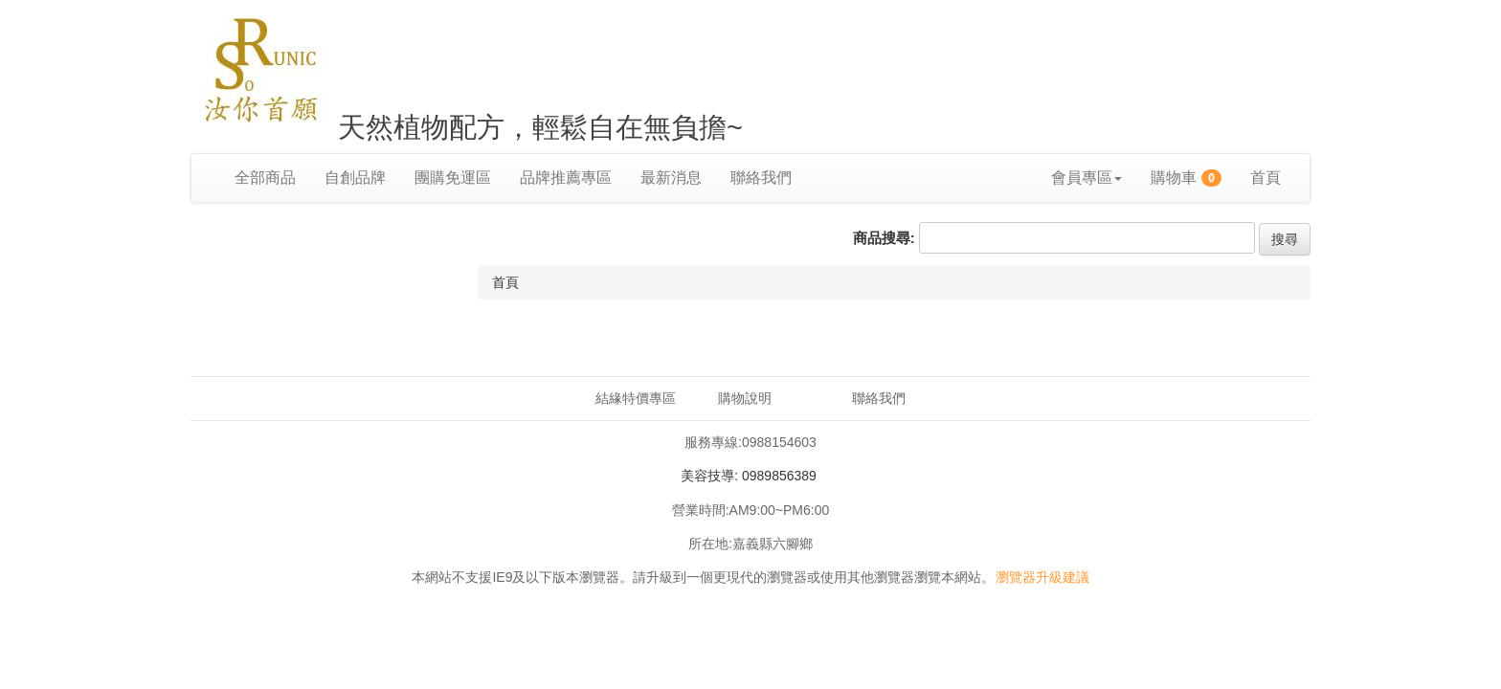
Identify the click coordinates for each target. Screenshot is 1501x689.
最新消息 (671, 177)
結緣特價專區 (635, 398)
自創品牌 (355, 177)
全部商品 (265, 177)
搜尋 (1284, 239)
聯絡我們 (761, 177)
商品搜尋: (884, 238)
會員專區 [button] (1086, 177)
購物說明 (745, 398)
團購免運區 (452, 177)
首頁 (1265, 177)
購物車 (1186, 178)
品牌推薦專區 (566, 177)
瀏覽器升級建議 (1042, 577)
